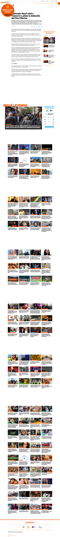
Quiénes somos (10, 534)
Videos (56, 3)
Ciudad (42, 3)
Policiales (47, 3)
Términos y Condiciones (11, 535)
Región (44, 3)
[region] (30, 8)
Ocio (53, 3)
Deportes (51, 3)
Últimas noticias (37, 3)
